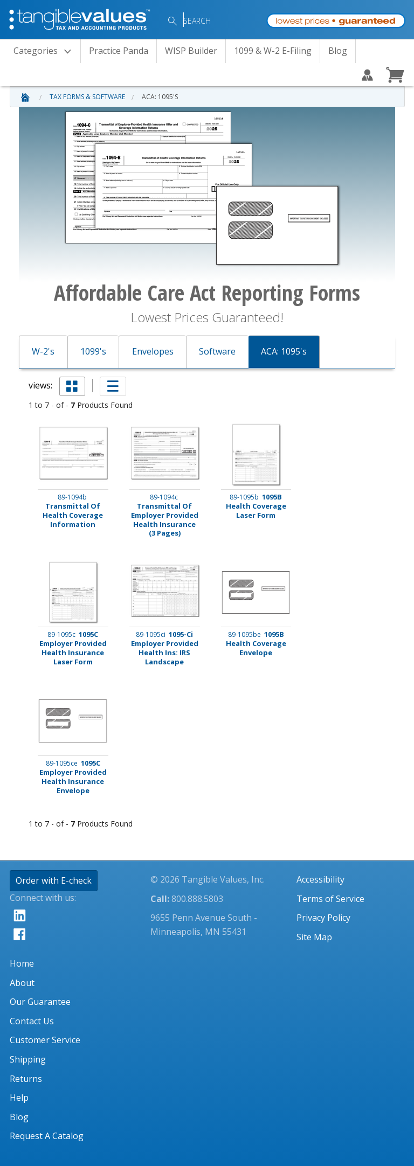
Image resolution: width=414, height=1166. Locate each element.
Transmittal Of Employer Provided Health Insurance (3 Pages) (164, 515)
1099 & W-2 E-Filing (273, 51)
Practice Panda (118, 51)
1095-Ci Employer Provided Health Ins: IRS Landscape (164, 648)
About (22, 983)
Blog (337, 51)
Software (217, 351)
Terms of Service (330, 899)
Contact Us (32, 1021)
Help (19, 1097)
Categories (45, 51)
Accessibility (320, 879)
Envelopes (153, 351)
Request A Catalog (47, 1136)
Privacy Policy (323, 918)
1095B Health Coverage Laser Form (256, 506)
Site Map (314, 937)
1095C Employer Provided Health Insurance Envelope (73, 777)
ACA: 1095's (160, 96)
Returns (26, 1079)
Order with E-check (54, 880)
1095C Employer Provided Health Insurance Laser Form (73, 648)
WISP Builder (191, 51)
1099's (93, 351)
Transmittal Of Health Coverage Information (73, 510)
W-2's (43, 351)
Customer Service (45, 1040)
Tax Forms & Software (87, 96)
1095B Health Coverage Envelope (256, 643)
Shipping (28, 1059)
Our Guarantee (40, 1002)
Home (22, 963)
